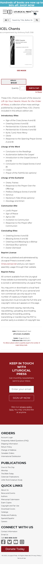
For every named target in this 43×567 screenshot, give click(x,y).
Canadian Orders (7, 453)
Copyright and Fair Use (10, 506)
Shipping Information (9, 444)
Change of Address (8, 450)
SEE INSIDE (21, 71)
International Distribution (11, 456)
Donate (34, 11)
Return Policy (6, 447)
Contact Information (9, 531)
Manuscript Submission (10, 499)
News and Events (8, 493)
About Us (4, 490)
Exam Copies (6, 503)
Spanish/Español (7, 518)
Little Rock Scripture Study (11, 480)
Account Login (7, 437)
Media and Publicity (9, 515)
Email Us (4, 535)
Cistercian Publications (10, 477)
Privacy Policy (36, 555)
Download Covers (8, 509)
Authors (4, 496)
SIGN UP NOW (21, 397)
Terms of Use (21, 558)
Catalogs (4, 512)
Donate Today (15, 549)
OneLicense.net (9, 264)
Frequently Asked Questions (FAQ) (15, 441)
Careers (4, 521)
